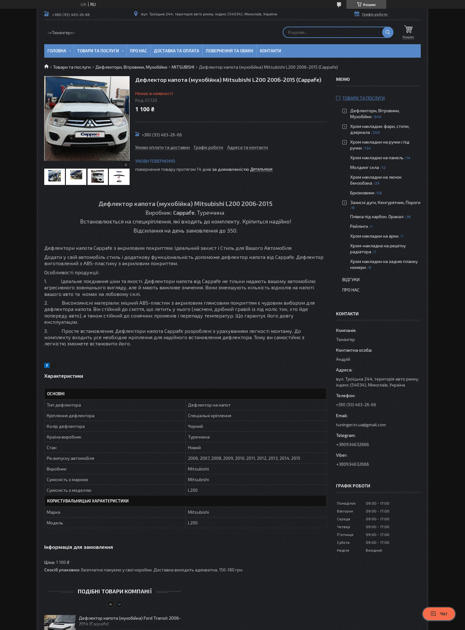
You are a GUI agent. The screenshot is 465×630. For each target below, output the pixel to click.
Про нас (138, 50)
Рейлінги (359, 226)
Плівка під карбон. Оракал (377, 216)
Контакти (270, 50)
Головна (56, 50)
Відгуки (351, 279)
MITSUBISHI (183, 67)
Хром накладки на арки (374, 236)
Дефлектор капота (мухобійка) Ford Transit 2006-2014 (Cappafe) (130, 621)
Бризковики (362, 192)
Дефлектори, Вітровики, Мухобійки (131, 67)
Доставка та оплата (176, 50)
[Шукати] (387, 32)
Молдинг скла (364, 167)
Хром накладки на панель (377, 157)
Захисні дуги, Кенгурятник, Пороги (385, 202)
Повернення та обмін (229, 50)
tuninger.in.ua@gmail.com (361, 424)
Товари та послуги (98, 50)
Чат (438, 614)
